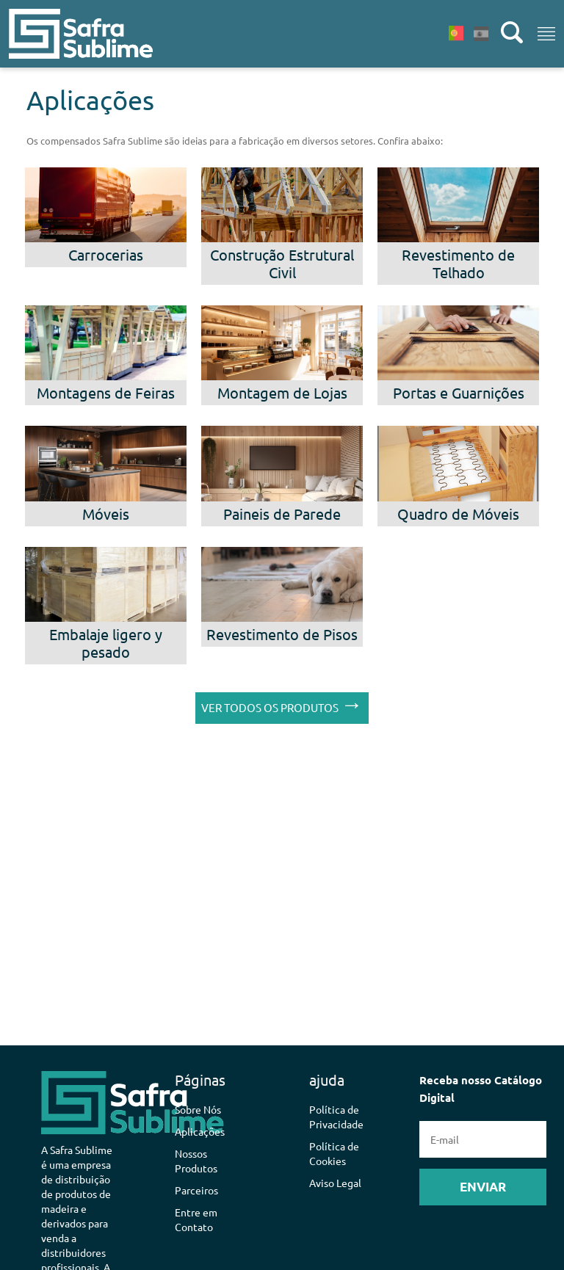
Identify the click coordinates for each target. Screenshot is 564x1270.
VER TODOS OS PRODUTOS (282, 704)
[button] (68, 34)
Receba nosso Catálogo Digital (482, 1139)
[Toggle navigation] (546, 34)
